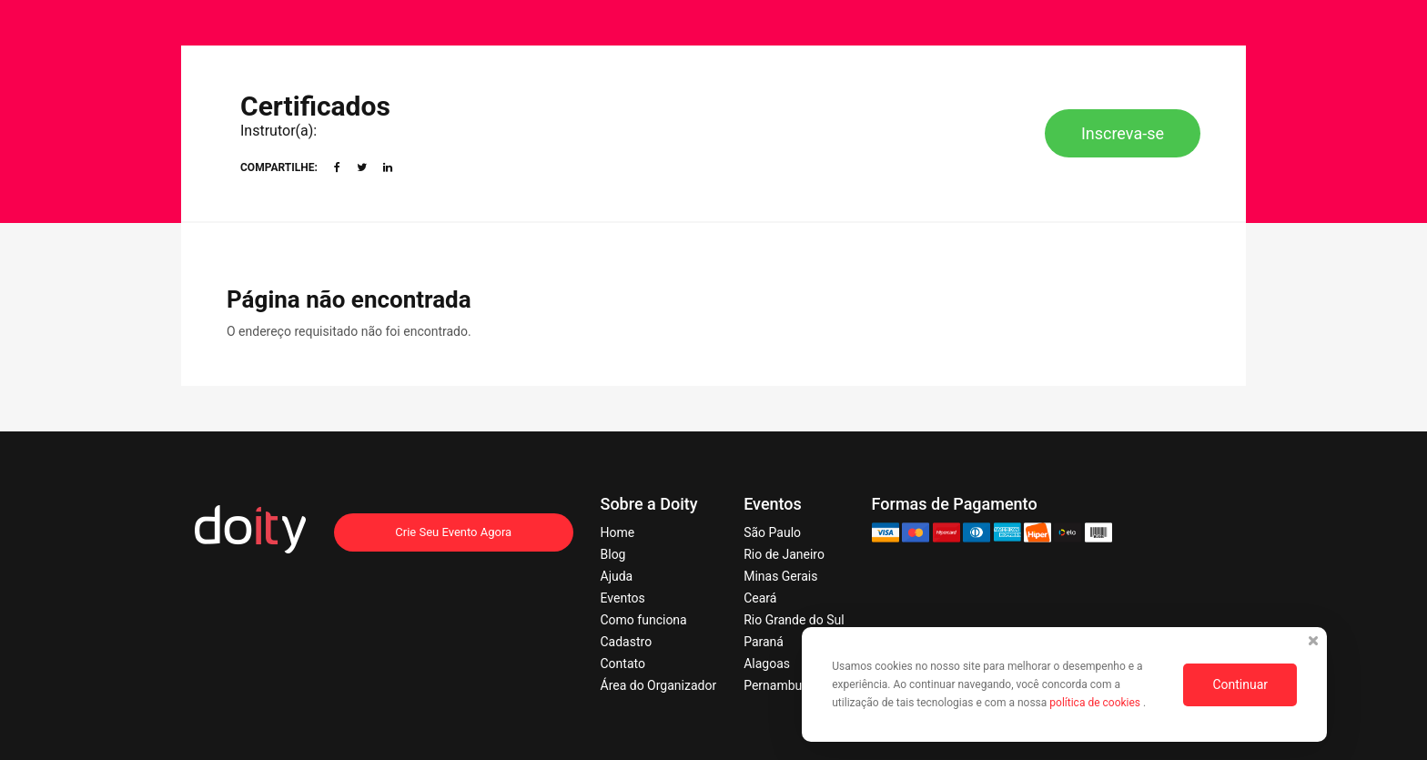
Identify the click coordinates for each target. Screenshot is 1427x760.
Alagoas (767, 663)
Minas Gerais (780, 576)
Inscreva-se (1122, 133)
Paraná (764, 641)
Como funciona (644, 620)
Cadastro (627, 641)
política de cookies (1096, 702)
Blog (613, 554)
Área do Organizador (659, 685)
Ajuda (617, 576)
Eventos (623, 598)
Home (618, 532)
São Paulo (772, 532)
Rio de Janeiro (784, 554)
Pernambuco (779, 685)
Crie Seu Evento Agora (453, 532)
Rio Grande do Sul (794, 620)
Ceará (760, 598)
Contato (623, 663)
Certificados (315, 106)
